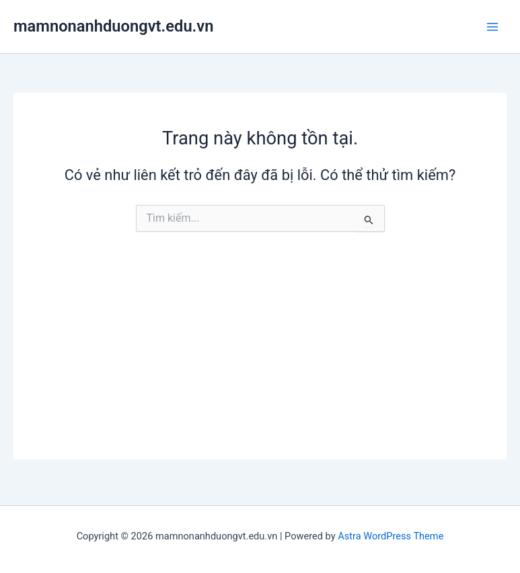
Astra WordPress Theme (390, 536)
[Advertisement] (260, 365)
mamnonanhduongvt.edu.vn (113, 26)
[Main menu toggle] (492, 27)
